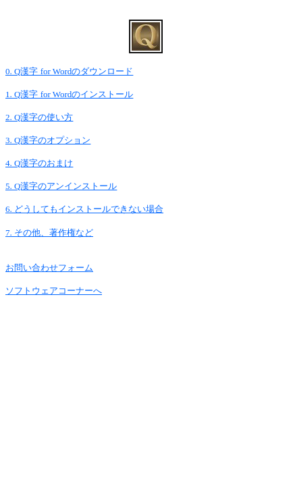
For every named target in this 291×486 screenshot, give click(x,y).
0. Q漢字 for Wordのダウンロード (69, 71)
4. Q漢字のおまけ (39, 163)
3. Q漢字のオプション (47, 140)
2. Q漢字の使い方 (39, 117)
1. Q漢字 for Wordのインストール (69, 94)
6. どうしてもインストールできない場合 (84, 209)
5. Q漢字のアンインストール (61, 186)
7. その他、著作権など (49, 232)
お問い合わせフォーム (49, 268)
